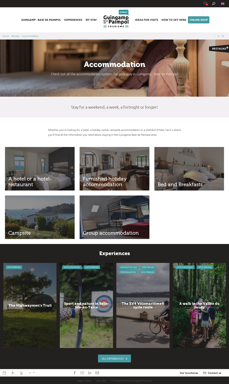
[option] (30, 305)
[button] (41, 19)
